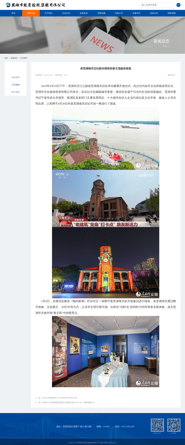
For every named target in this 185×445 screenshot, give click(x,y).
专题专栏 (136, 13)
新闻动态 (31, 13)
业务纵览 (84, 13)
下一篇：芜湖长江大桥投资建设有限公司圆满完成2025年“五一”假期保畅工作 (65, 404)
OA (178, 5)
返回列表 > (172, 75)
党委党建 (101, 13)
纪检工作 (119, 13)
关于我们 (49, 13)
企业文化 (66, 13)
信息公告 (154, 13)
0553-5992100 (127, 428)
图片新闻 (16, 92)
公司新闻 (24, 58)
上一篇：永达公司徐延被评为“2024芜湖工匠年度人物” (56, 399)
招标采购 (172, 13)
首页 (13, 13)
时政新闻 (16, 77)
